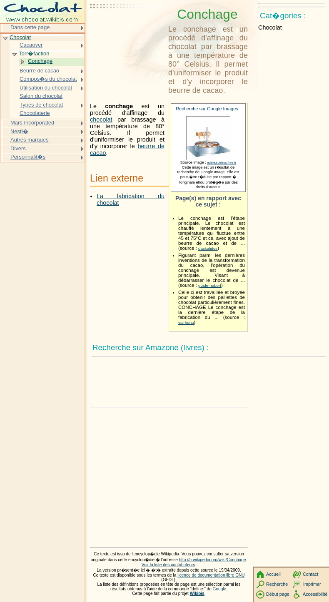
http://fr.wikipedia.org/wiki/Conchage (212, 559)
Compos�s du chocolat (48, 79)
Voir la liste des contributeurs (168, 564)
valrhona (186, 322)
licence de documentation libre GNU (210, 575)
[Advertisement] (127, 27)
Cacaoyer (31, 45)
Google (220, 589)
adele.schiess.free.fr (221, 162)
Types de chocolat (41, 105)
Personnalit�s (27, 157)
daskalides (207, 248)
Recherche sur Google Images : (208, 108)
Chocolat (20, 37)
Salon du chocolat (41, 96)
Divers (18, 148)
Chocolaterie (35, 113)
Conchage (40, 61)
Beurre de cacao (39, 70)
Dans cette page (30, 27)
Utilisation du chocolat (46, 88)
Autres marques (29, 140)
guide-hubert (209, 285)
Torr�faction (34, 53)
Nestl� (19, 131)
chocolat (101, 119)
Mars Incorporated (32, 122)
